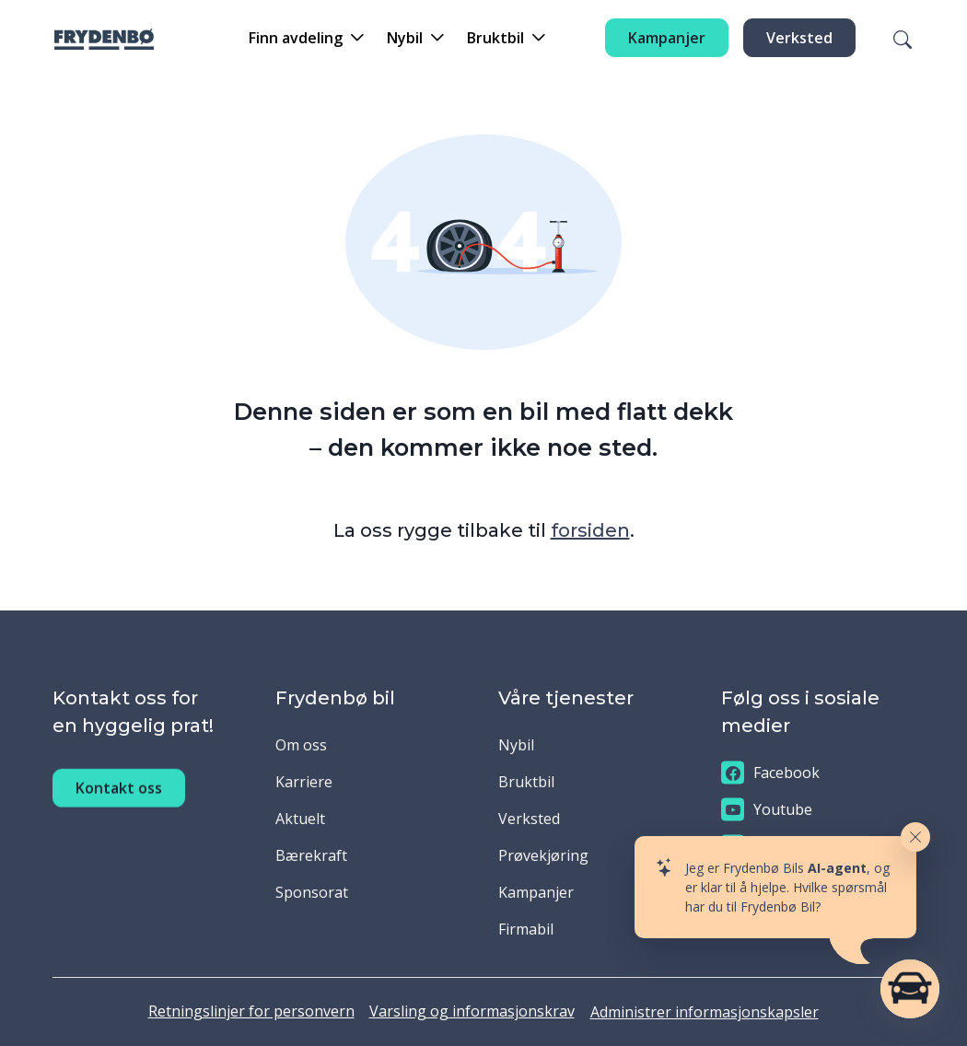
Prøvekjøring (543, 855)
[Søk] (891, 37)
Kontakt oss (119, 806)
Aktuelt (300, 818)
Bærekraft (311, 855)
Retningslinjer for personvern (251, 1011)
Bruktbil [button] (495, 38)
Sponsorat (311, 892)
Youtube (766, 809)
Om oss (301, 745)
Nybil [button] (405, 38)
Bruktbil (526, 782)
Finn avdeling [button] (296, 38)
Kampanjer (666, 38)
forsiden (590, 530)
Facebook (770, 772)
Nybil (516, 745)
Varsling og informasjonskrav (472, 1011)
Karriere (303, 782)
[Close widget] (915, 837)
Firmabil (525, 929)
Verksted (799, 38)
